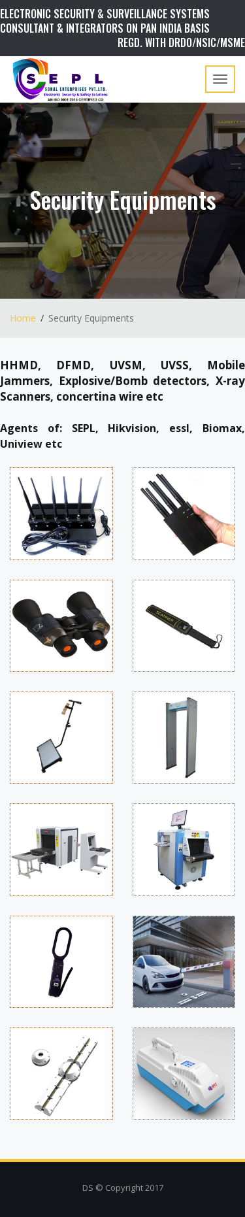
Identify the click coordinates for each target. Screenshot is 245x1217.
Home (23, 318)
